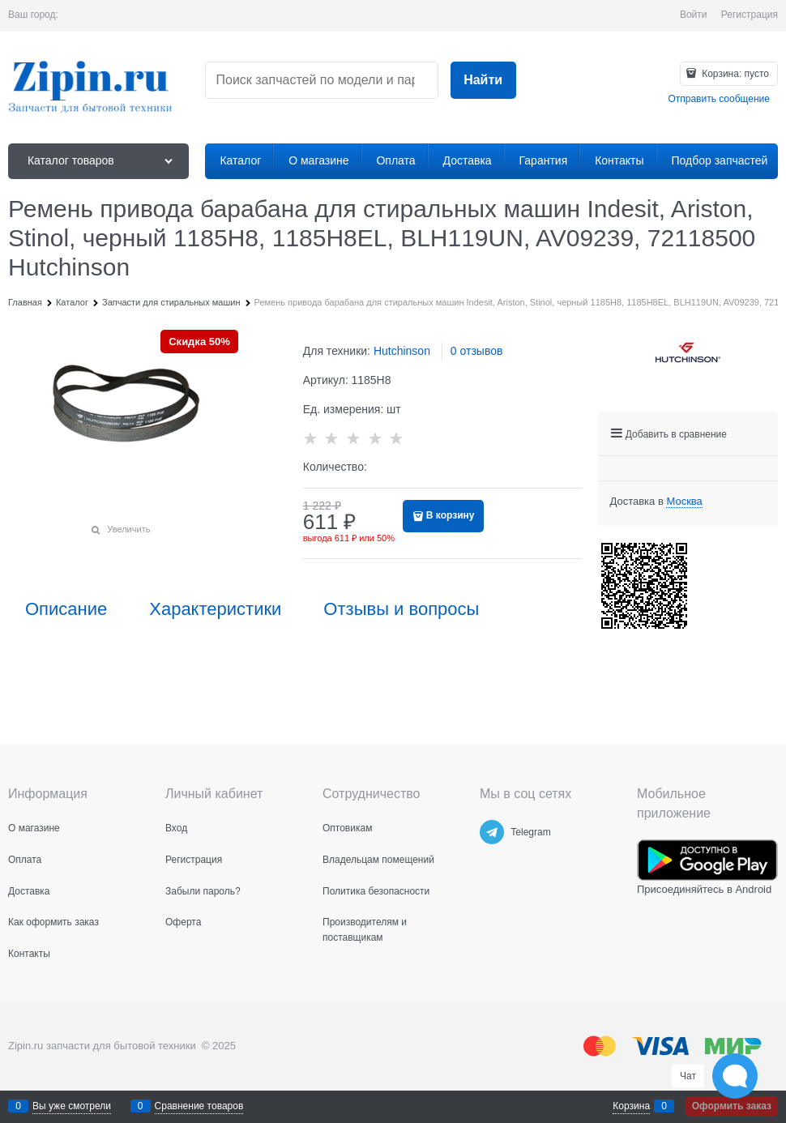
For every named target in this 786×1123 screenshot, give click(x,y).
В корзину (450, 515)
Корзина (631, 1106)
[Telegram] (492, 832)
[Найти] (483, 81)
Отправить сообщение (719, 99)
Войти (693, 14)
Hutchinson (402, 350)
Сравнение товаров (199, 1106)
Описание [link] (66, 609)
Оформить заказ (731, 1106)
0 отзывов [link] (477, 350)
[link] (684, 501)
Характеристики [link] (215, 609)
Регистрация (749, 14)
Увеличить (128, 529)
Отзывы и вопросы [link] (401, 609)
